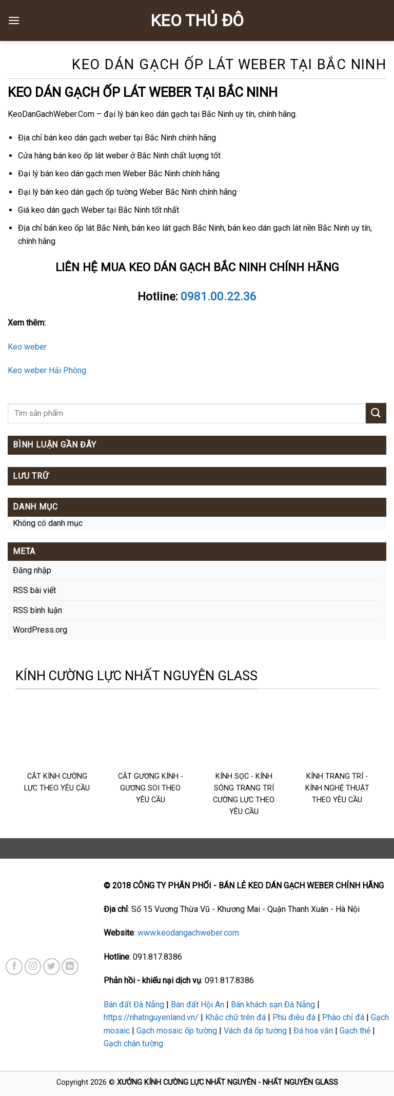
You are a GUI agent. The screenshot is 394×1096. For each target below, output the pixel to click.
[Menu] (14, 20)
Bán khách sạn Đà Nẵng (273, 1004)
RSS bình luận (37, 610)
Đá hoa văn (313, 1031)
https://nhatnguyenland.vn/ (151, 1017)
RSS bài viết (34, 590)
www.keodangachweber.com (188, 933)
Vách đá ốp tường (255, 1031)
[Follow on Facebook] (14, 966)
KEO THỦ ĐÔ (197, 20)
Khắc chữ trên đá (235, 1017)
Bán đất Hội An (197, 1004)
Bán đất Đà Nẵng (134, 1004)
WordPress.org (40, 630)
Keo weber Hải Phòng (47, 370)
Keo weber (27, 347)
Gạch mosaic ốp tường (176, 1031)
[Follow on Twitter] (51, 966)
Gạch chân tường (133, 1043)
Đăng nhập (32, 570)
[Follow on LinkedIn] (70, 966)
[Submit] (376, 413)
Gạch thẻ (355, 1031)
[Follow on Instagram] (33, 966)
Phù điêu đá (294, 1017)
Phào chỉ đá (343, 1017)
